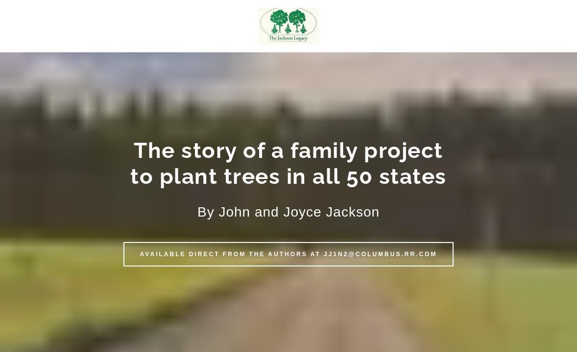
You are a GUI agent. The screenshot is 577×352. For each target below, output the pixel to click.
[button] (288, 26)
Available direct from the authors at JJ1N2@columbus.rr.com (288, 254)
